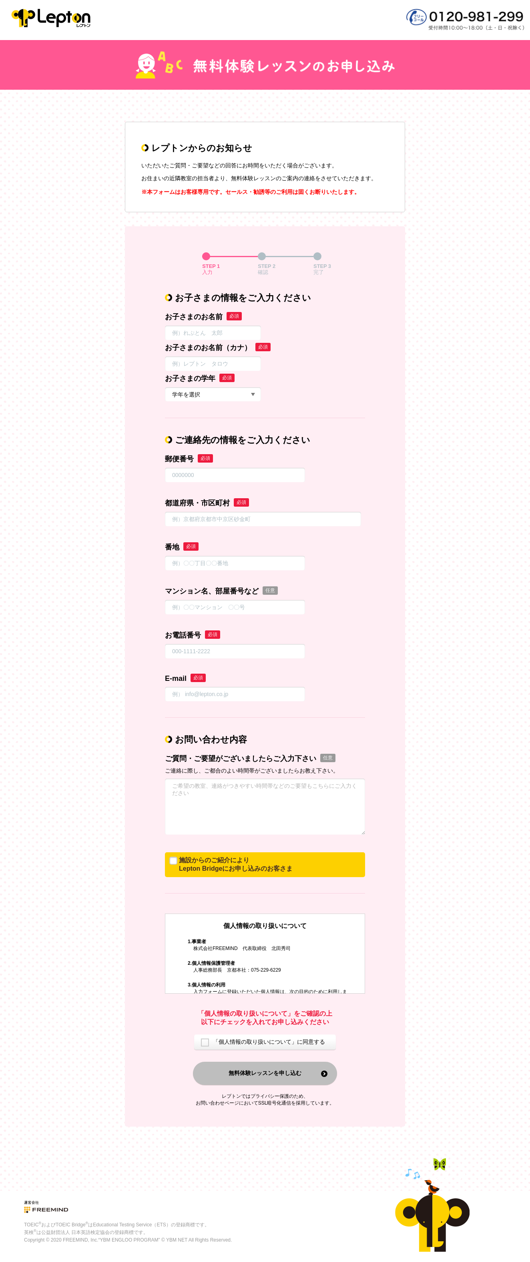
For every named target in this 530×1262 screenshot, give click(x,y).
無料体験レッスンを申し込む (265, 1073)
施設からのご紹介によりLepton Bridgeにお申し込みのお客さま (236, 864)
